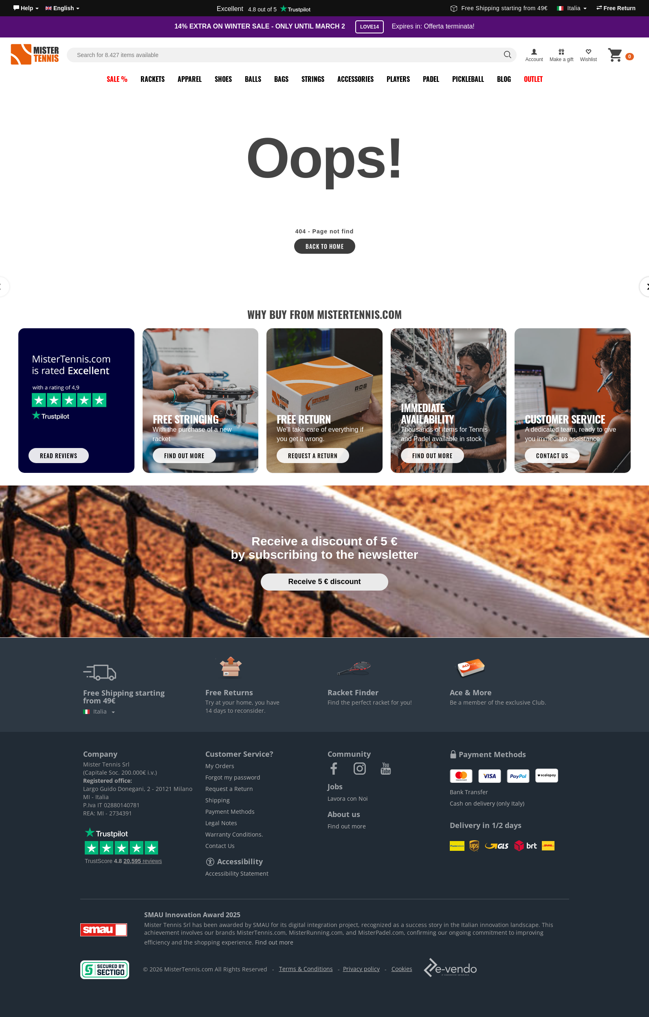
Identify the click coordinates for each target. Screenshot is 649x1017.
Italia (99, 711)
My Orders (219, 766)
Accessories (355, 79)
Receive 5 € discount (324, 582)
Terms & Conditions (306, 969)
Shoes (223, 79)
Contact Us (220, 846)
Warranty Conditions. (234, 834)
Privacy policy (361, 969)
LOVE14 (369, 27)
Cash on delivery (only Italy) (487, 803)
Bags (281, 79)
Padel (431, 79)
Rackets (153, 79)
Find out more (347, 826)
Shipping (217, 800)
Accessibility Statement (236, 873)
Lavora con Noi (348, 798)
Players (398, 79)
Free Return (616, 8)
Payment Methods (230, 811)
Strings (312, 79)
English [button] (62, 8)
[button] (26, 8)
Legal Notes (221, 823)
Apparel (190, 79)
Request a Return (229, 789)
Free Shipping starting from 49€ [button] (518, 8)
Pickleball (468, 79)
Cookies (402, 969)
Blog (504, 79)
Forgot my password (232, 777)
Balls (253, 79)
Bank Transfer (469, 792)
